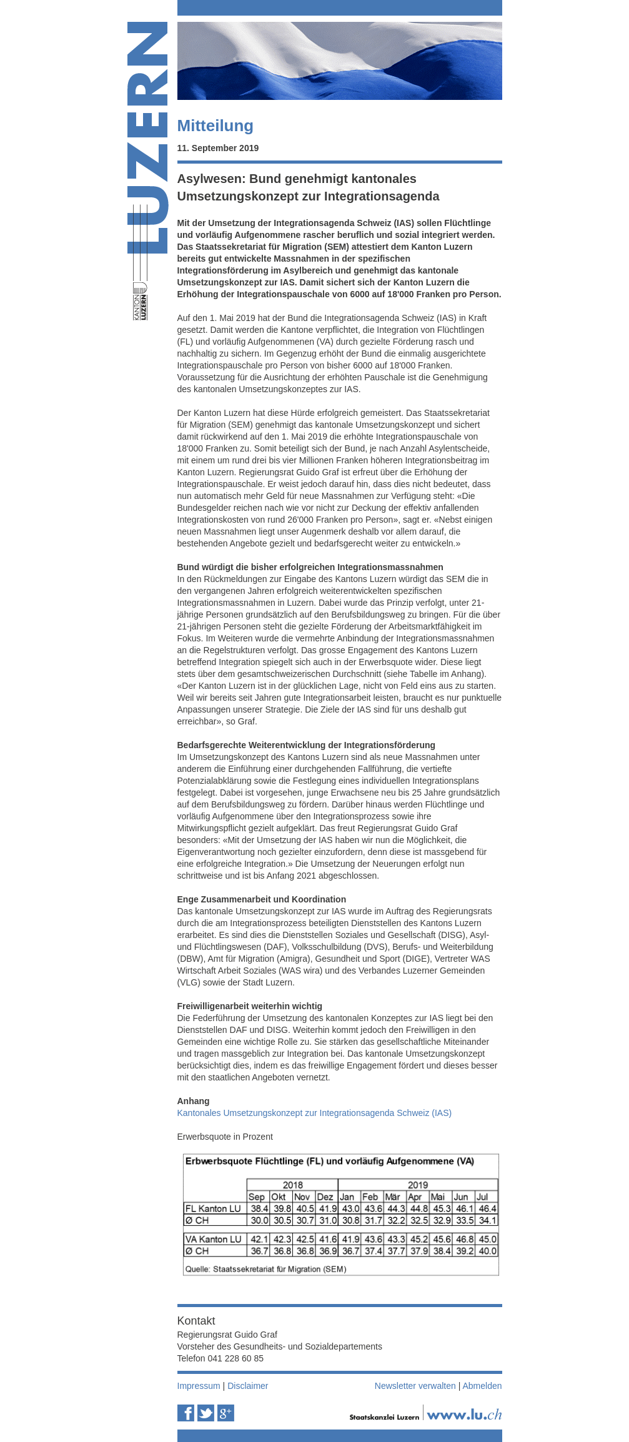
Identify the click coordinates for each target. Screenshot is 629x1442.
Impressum (198, 1386)
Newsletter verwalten (415, 1386)
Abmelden (482, 1386)
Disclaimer (247, 1386)
